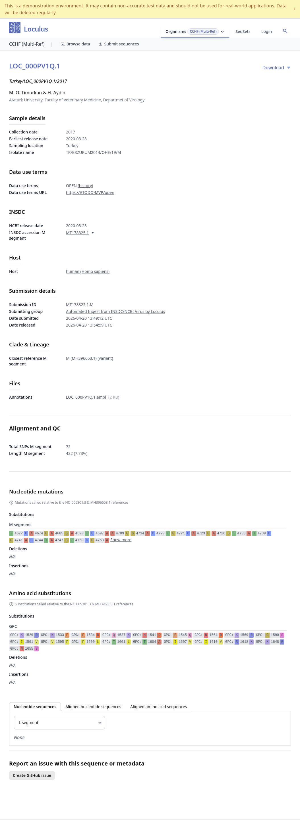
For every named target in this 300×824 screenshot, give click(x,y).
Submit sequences (118, 44)
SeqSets (242, 31)
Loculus (36, 29)
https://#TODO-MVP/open (90, 192)
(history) (85, 185)
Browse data (75, 44)
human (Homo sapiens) (87, 271)
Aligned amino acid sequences (158, 706)
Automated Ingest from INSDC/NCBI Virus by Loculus (115, 311)
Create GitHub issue (32, 775)
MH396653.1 (100, 502)
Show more (120, 539)
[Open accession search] (285, 31)
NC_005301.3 (75, 502)
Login (266, 31)
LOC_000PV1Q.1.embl (86, 397)
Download (276, 67)
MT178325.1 (77, 232)
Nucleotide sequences (35, 706)
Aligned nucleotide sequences (93, 706)
